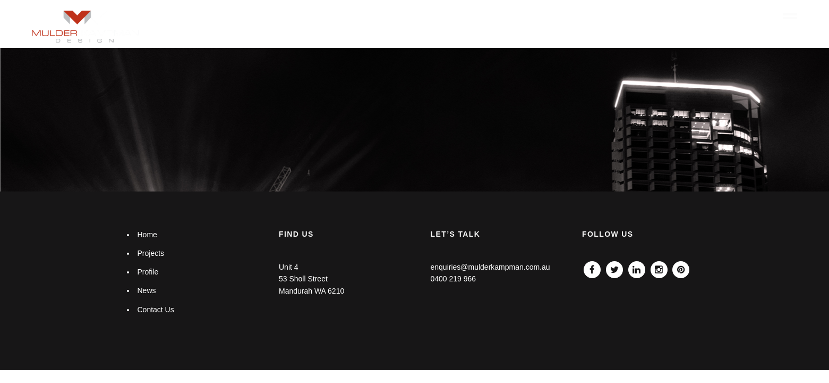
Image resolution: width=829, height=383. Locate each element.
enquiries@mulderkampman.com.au (490, 267)
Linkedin (636, 267)
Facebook (592, 267)
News (715, 16)
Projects (625, 16)
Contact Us (155, 309)
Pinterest (680, 267)
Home (522, 16)
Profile (671, 16)
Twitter (614, 267)
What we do (570, 16)
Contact (756, 16)
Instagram (659, 267)
